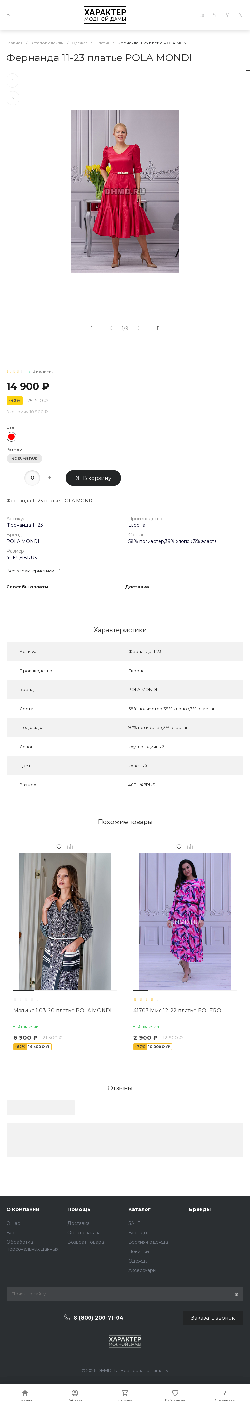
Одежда (138, 1261)
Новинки (138, 1251)
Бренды (137, 1233)
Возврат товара (85, 1242)
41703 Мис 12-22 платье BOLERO (177, 1010)
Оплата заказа (84, 1233)
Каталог (139, 1209)
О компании (23, 1209)
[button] (23, 990)
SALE (134, 1223)
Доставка (137, 587)
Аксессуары (142, 1270)
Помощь (78, 1209)
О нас (13, 1223)
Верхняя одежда (148, 1242)
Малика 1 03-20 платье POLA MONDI (62, 1010)
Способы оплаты (27, 587)
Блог (12, 1233)
